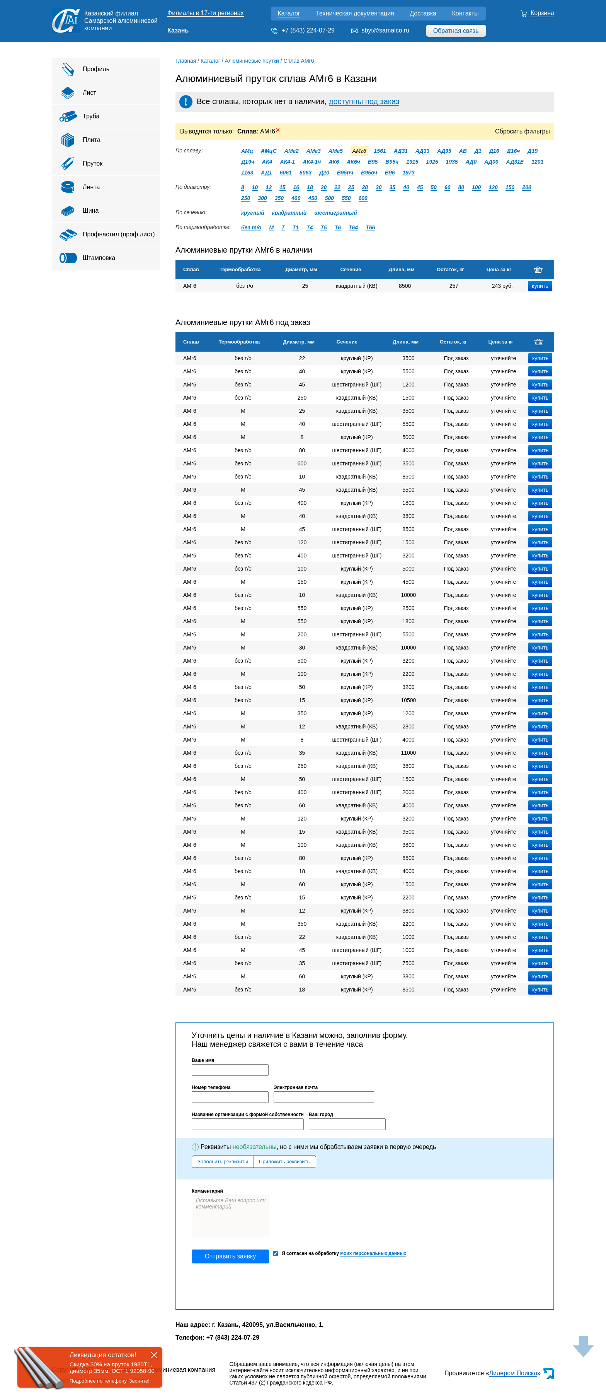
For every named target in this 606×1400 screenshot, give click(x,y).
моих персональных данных (373, 1253)
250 (245, 198)
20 (324, 187)
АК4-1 (287, 162)
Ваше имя (203, 1060)
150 (510, 187)
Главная (185, 61)
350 (279, 198)
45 (420, 187)
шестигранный (335, 213)
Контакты (465, 13)
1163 (247, 172)
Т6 (338, 227)
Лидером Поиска (513, 1373)
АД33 (422, 151)
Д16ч (513, 151)
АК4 (267, 162)
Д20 (324, 172)
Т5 (323, 227)
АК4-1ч (312, 162)
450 (312, 198)
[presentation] (250, 1286)
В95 (373, 162)
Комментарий (207, 1191)
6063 (306, 172)
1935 (452, 162)
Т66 (370, 227)
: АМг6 (258, 131)
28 (365, 187)
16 (296, 187)
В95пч (345, 172)
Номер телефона (211, 1087)
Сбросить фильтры (522, 131)
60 (447, 187)
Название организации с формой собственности (248, 1114)
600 (363, 198)
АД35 (444, 151)
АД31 (401, 151)
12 (269, 187)
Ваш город (321, 1114)
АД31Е (515, 162)
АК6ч (353, 162)
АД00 (491, 162)
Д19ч (247, 162)
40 (406, 187)
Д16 (494, 151)
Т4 (309, 227)
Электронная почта (296, 1087)
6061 (286, 172)
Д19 (533, 151)
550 (346, 198)
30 (379, 187)
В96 (390, 172)
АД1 (266, 172)
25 (351, 187)
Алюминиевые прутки (252, 61)
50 (434, 187)
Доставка (423, 13)
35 (393, 187)
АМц (247, 151)
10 (255, 187)
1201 (537, 162)
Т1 (296, 227)
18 (310, 187)
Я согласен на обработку (339, 1253)
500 (329, 198)
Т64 (353, 227)
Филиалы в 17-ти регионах (205, 13)
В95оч (369, 172)
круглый (252, 213)
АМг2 (291, 151)
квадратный (289, 213)
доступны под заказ (364, 101)
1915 (412, 162)
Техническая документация (355, 13)
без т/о (251, 227)
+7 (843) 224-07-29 (308, 30)
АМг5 (336, 151)
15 (282, 187)
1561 (380, 151)
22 (337, 187)
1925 (432, 162)
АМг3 (313, 151)
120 (493, 187)
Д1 (478, 151)
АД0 (471, 162)
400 (295, 198)
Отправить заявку (230, 1256)
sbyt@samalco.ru (385, 30)
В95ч (391, 162)
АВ (463, 151)
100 (476, 187)
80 (461, 187)
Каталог (289, 13)
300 (262, 198)
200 (526, 187)
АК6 (334, 162)
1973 (408, 172)
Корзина (542, 13)
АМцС (269, 151)
